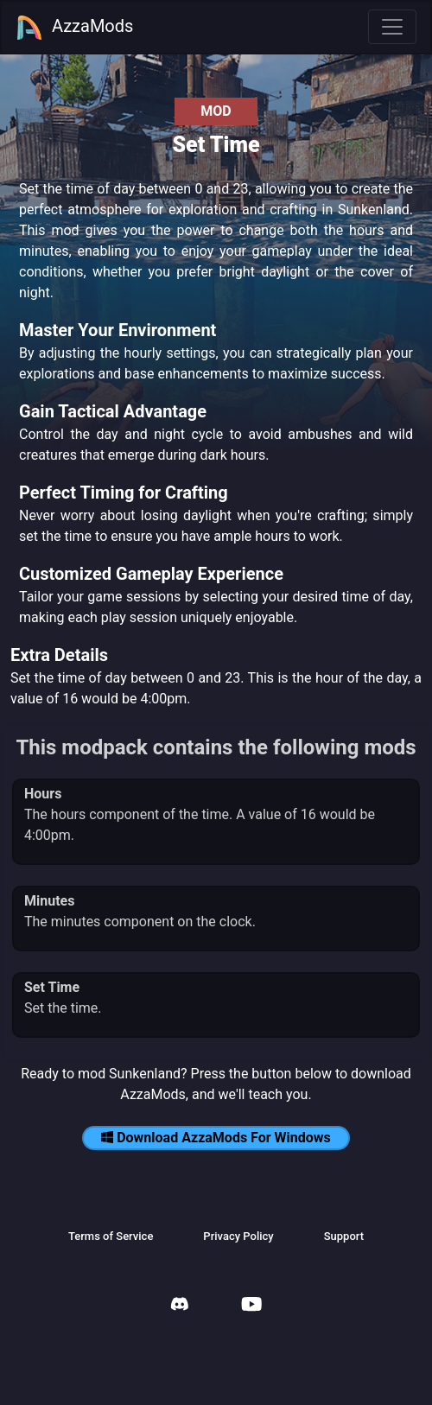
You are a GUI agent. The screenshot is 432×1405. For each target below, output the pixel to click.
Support (344, 1236)
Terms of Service (110, 1236)
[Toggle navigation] (392, 27)
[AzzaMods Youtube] (251, 1306)
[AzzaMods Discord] (179, 1306)
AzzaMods (74, 27)
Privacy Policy (238, 1236)
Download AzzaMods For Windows (216, 1137)
